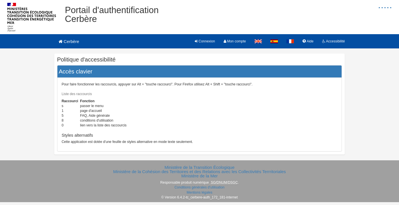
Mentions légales (199, 192)
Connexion (205, 41)
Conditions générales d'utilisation (199, 187)
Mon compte (235, 41)
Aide (308, 41)
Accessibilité (333, 41)
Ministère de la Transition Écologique (199, 167)
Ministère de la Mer (199, 175)
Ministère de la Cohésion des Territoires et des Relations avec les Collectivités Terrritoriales (199, 171)
